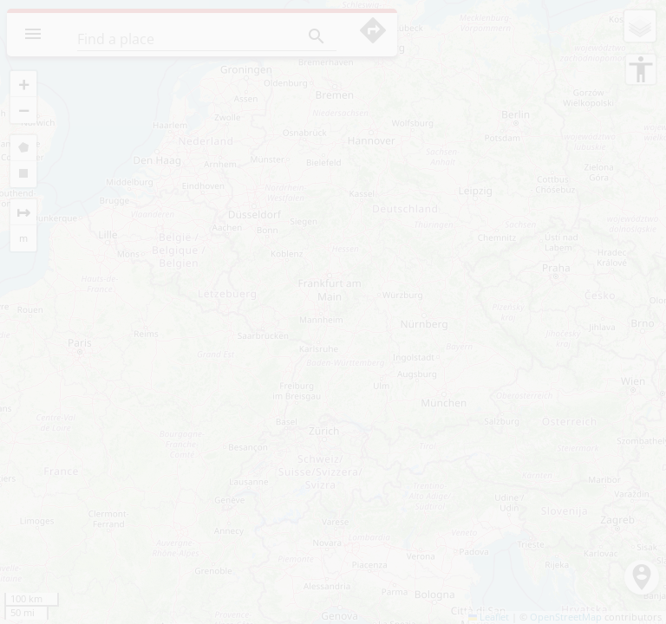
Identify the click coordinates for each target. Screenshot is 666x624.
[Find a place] (174, 39)
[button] (23, 84)
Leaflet (489, 617)
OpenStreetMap (566, 617)
